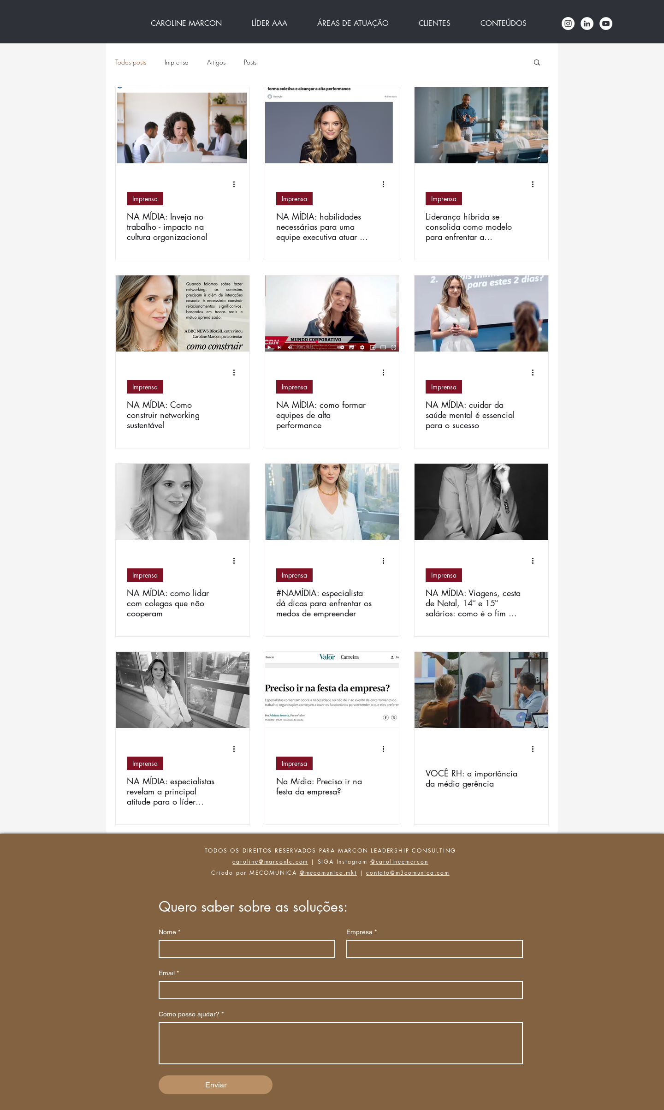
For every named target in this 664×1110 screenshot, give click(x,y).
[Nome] (244, 949)
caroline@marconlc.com (270, 861)
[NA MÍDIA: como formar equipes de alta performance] (332, 313)
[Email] (338, 990)
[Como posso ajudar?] (341, 1043)
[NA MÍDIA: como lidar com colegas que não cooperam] (182, 502)
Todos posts (130, 62)
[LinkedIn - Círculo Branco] (587, 23)
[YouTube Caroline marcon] (605, 23)
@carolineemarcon (399, 861)
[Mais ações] (237, 184)
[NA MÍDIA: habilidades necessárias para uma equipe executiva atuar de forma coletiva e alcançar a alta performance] (332, 125)
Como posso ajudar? (191, 1014)
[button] (537, 63)
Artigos (216, 62)
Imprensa (177, 62)
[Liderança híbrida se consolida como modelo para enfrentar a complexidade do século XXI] (481, 125)
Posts (250, 62)
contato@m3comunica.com (408, 873)
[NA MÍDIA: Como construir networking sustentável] (182, 313)
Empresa (361, 932)
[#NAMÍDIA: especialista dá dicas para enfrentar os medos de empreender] (332, 502)
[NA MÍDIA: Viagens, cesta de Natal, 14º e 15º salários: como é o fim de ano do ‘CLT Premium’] (481, 502)
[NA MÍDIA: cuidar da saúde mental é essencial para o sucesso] (481, 313)
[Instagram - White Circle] (568, 23)
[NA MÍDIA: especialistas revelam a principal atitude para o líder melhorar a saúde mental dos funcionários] (182, 690)
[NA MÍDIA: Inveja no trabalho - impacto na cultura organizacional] (182, 125)
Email (169, 973)
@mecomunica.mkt (328, 873)
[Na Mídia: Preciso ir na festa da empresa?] (332, 690)
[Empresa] (431, 949)
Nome (169, 932)
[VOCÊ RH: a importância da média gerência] (481, 690)
